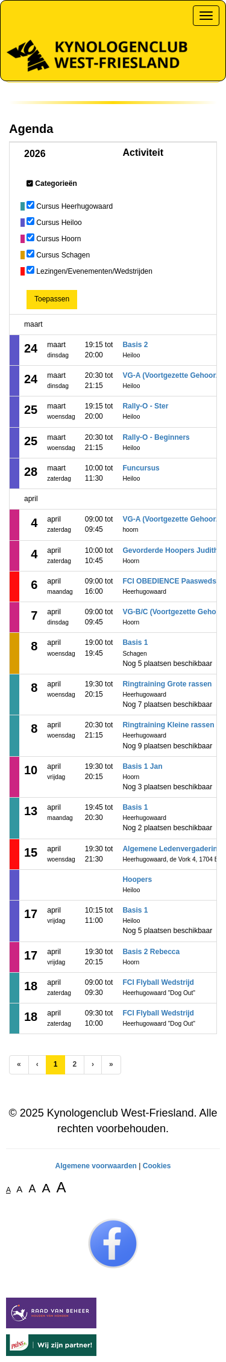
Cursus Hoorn (58, 239)
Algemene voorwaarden (96, 1166)
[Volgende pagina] (93, 1064)
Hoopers (137, 879)
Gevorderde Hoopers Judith (170, 550)
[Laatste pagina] (111, 1064)
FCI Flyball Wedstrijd (157, 982)
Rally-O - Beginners (155, 437)
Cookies (157, 1166)
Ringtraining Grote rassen (167, 684)
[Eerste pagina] (19, 1064)
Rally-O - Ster (145, 406)
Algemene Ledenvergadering (172, 849)
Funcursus (140, 468)
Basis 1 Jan (142, 766)
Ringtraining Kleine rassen (168, 725)
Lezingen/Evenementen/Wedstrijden (94, 271)
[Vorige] (37, 1064)
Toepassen (51, 299)
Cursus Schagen (63, 255)
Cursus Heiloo (58, 222)
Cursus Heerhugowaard (74, 206)
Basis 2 (135, 344)
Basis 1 (135, 642)
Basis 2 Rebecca (151, 952)
